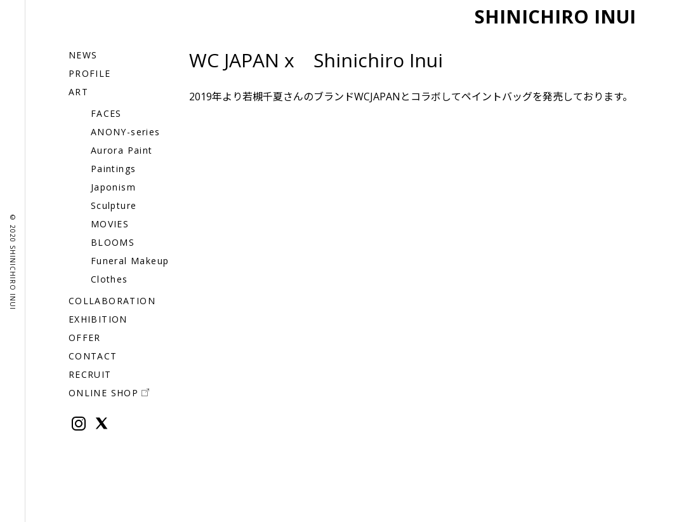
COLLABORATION (112, 301)
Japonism (113, 187)
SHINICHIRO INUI (548, 15)
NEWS (83, 55)
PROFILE (90, 73)
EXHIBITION (98, 319)
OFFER (85, 337)
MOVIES (110, 224)
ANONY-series (126, 132)
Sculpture (114, 205)
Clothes (109, 279)
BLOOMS (113, 242)
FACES (106, 113)
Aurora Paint (122, 150)
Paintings (113, 169)
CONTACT (93, 356)
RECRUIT (90, 374)
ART (78, 92)
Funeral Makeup (130, 261)
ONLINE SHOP (109, 393)
